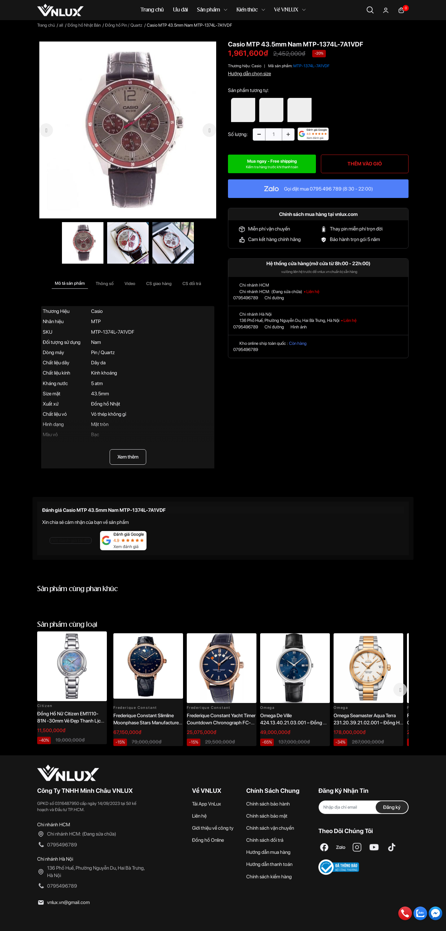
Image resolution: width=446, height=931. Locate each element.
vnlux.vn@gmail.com (68, 902)
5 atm (97, 383)
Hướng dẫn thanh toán (269, 864)
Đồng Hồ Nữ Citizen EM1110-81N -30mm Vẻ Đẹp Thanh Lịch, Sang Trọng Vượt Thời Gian (70, 721)
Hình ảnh (299, 326)
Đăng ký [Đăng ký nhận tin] (391, 807)
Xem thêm (127, 457)
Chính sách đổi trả (264, 840)
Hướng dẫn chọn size (249, 74)
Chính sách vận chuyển (270, 828)
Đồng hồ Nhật (105, 404)
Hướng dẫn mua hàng (268, 852)
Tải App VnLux (206, 804)
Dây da (98, 363)
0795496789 (245, 297)
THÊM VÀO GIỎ (365, 164)
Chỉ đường (274, 297)
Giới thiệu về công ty (213, 828)
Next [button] (400, 689)
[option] (127, 130)
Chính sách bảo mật (266, 816)
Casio (97, 311)
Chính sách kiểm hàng (269, 877)
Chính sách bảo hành (268, 804)
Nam (96, 342)
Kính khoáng (104, 373)
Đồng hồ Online (208, 840)
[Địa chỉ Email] (363, 807)
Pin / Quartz (103, 352)
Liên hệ (199, 816)
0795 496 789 (326, 189)
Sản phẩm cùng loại (67, 624)
